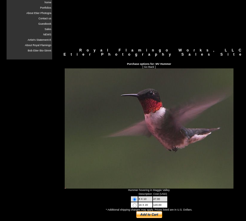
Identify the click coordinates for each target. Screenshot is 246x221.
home (47, 2)
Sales (47, 29)
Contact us (44, 18)
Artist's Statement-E (39, 39)
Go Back (149, 66)
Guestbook (44, 23)
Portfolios (45, 7)
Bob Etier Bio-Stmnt (39, 50)
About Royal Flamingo (38, 45)
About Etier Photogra (38, 13)
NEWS (47, 34)
